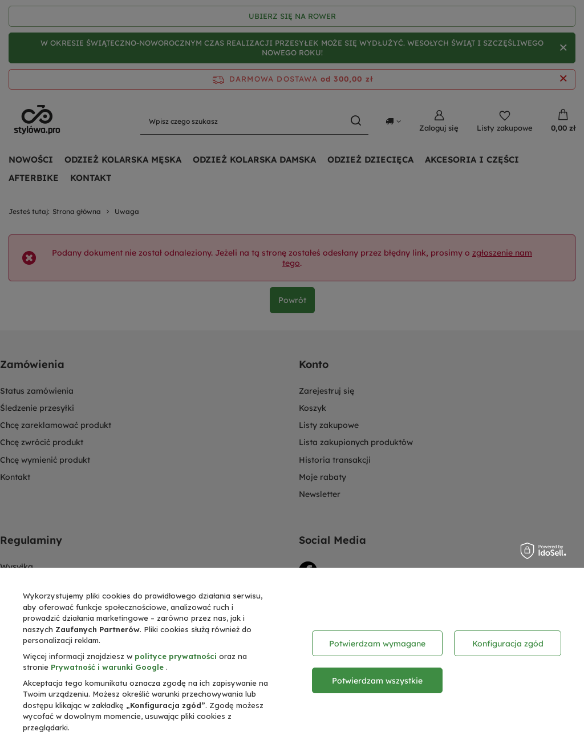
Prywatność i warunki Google (108, 667)
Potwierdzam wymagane (377, 643)
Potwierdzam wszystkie (377, 681)
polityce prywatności (177, 656)
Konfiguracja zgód (508, 643)
